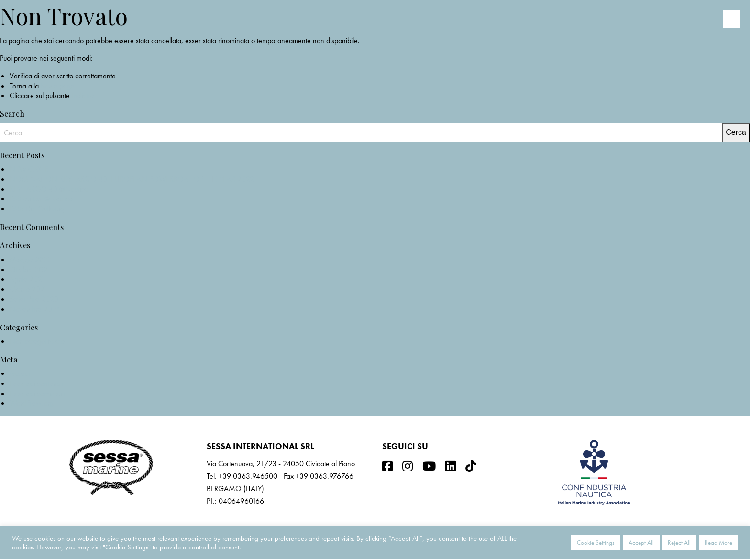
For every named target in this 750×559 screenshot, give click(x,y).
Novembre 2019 (34, 309)
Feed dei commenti (37, 393)
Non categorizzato (37, 341)
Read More (718, 542)
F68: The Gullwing (37, 209)
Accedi (20, 373)
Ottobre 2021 (30, 269)
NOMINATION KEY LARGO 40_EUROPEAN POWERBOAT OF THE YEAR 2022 (132, 179)
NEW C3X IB (29, 169)
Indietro (83, 95)
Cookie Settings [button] (596, 542)
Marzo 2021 (29, 289)
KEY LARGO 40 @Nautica (49, 189)
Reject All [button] (679, 542)
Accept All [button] (641, 542)
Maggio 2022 (31, 259)
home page (58, 86)
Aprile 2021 (27, 279)
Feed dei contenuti (36, 383)
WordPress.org (32, 403)
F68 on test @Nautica (41, 199)
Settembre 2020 (34, 299)
